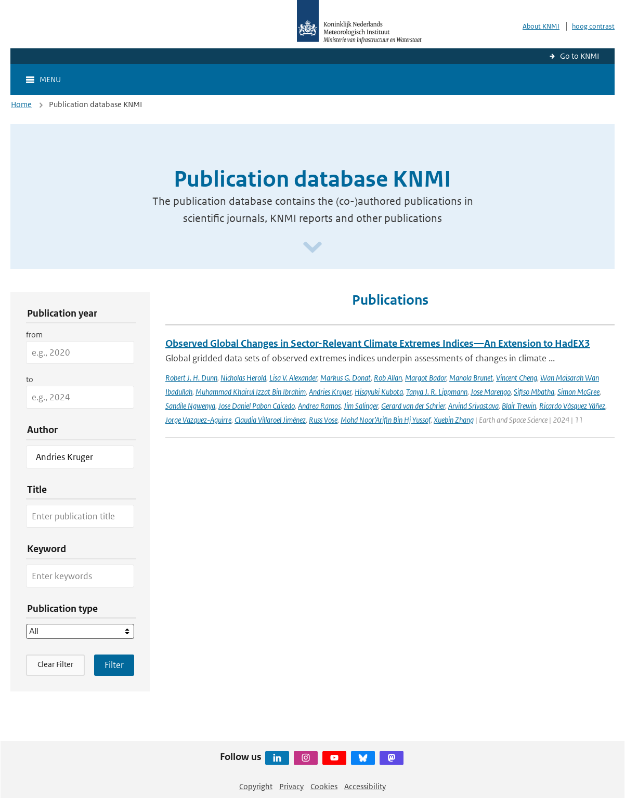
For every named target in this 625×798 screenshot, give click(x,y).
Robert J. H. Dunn (191, 378)
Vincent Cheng (516, 378)
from (34, 334)
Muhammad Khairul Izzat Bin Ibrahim (251, 392)
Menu (50, 79)
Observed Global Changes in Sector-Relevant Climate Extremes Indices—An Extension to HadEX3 (377, 343)
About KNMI (541, 26)
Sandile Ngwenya (190, 406)
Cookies (323, 786)
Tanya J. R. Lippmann (436, 392)
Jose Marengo (491, 392)
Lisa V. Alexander (293, 378)
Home (21, 104)
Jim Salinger (361, 406)
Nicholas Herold (243, 378)
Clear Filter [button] (55, 664)
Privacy (291, 786)
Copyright (255, 786)
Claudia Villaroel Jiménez (270, 420)
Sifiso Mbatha (534, 392)
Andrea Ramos (319, 406)
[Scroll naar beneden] (312, 247)
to (29, 379)
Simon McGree (578, 392)
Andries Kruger (330, 392)
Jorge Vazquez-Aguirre (198, 420)
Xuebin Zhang (454, 420)
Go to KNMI (579, 56)
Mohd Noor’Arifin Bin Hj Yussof (386, 420)
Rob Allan (388, 378)
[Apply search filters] (114, 665)
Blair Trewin (519, 406)
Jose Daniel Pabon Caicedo (256, 406)
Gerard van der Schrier (413, 406)
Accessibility (365, 786)
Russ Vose (323, 420)
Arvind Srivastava (473, 406)
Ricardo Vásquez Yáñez (572, 406)
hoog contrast (593, 26)
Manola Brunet (471, 378)
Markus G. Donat (345, 378)
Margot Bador (425, 378)
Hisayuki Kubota (379, 392)
